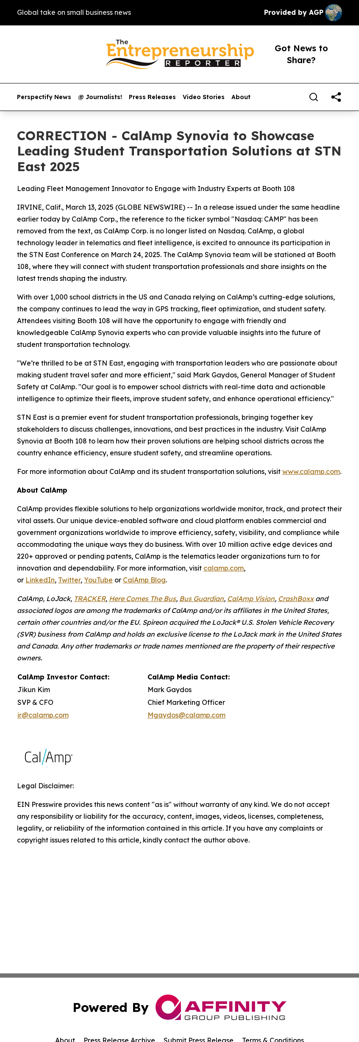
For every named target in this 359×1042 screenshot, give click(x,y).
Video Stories (204, 97)
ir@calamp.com (43, 715)
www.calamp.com (311, 471)
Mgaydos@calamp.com (186, 715)
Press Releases (152, 97)
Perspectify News (44, 97)
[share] (336, 97)
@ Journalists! (100, 97)
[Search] (313, 97)
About (240, 97)
